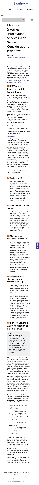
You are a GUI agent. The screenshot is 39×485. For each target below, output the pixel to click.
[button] (8, 86)
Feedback (38, 245)
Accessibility (24, 477)
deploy (13, 70)
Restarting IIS (20, 200)
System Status (25, 212)
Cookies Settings (13, 478)
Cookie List (20, 478)
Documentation (19, 9)
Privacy (7, 477)
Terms (11, 477)
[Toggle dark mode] (31, 20)
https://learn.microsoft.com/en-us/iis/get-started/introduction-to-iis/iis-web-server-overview (18, 80)
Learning (9, 9)
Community (30, 9)
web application (11, 159)
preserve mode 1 (24, 315)
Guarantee (17, 477)
